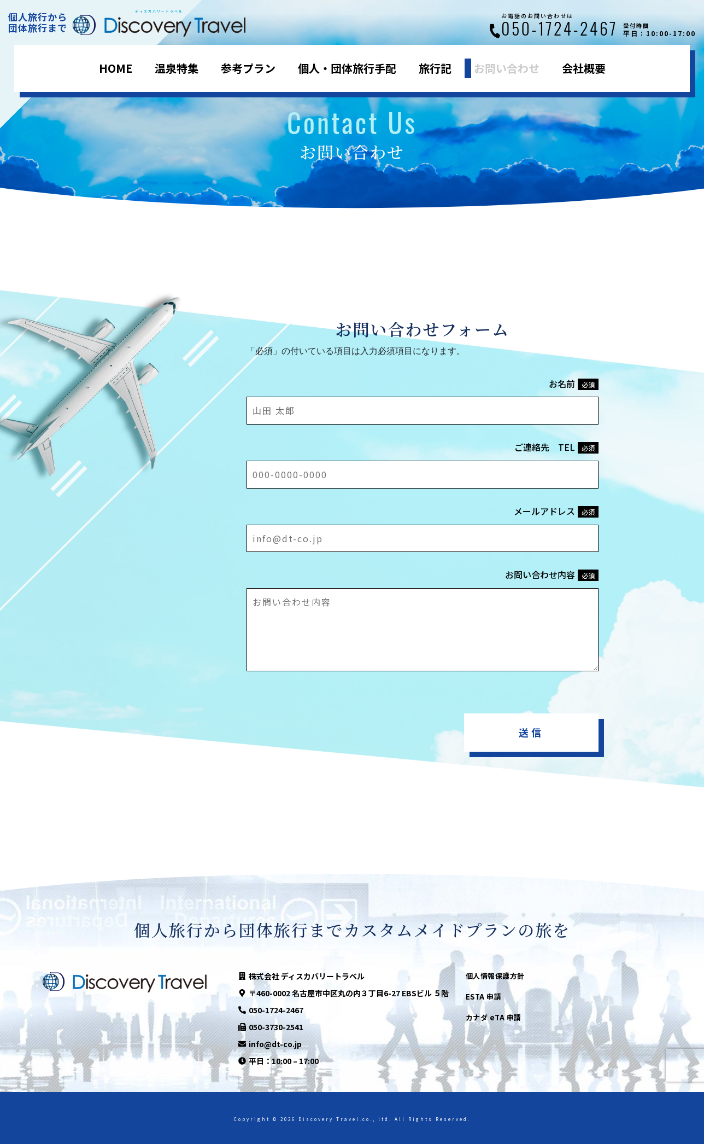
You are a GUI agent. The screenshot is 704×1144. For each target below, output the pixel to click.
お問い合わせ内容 (552, 574)
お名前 (574, 383)
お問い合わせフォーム (423, 329)
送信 (531, 732)
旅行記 (435, 68)
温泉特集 (176, 68)
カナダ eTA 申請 (493, 1017)
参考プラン (248, 68)
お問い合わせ (506, 68)
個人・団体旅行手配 (347, 68)
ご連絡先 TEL (556, 447)
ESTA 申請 (484, 996)
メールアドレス (556, 511)
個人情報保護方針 (495, 975)
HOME (115, 68)
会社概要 (584, 68)
